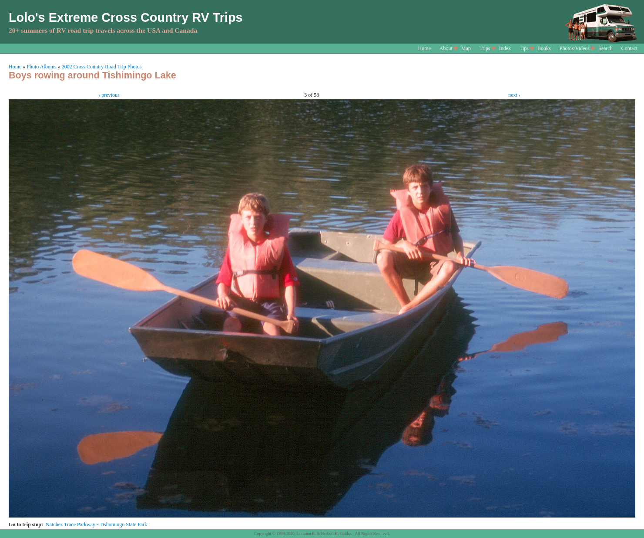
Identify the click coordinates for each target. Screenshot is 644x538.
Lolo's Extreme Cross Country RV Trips (126, 17)
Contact (629, 48)
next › (514, 95)
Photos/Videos (575, 48)
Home (424, 48)
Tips (524, 48)
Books (544, 48)
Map (466, 48)
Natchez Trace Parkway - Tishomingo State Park (96, 524)
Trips (485, 48)
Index (505, 48)
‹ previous (108, 95)
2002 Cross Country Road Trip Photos (102, 67)
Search (605, 48)
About (446, 48)
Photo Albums (41, 67)
